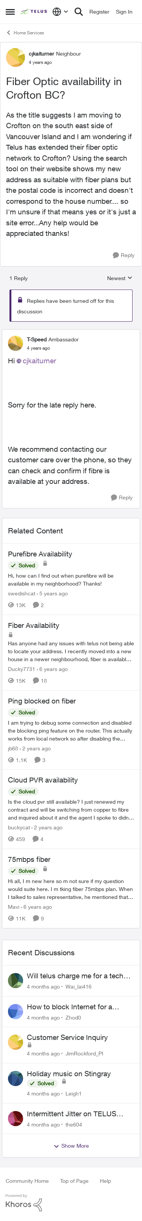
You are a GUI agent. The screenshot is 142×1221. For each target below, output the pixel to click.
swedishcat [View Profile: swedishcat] (21, 593)
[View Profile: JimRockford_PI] (15, 1042)
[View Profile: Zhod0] (15, 1011)
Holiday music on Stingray (69, 1073)
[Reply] (123, 255)
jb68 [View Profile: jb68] (13, 748)
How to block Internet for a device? (69, 1007)
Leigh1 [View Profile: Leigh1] (74, 1093)
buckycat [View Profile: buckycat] (19, 827)
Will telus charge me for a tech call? (75, 976)
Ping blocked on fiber (42, 701)
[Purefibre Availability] (71, 579)
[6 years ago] (52, 669)
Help (105, 1181)
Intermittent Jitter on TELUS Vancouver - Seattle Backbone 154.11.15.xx (75, 1114)
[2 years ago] (35, 748)
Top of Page (74, 1181)
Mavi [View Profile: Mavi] (13, 906)
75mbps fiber (29, 859)
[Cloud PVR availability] (71, 809)
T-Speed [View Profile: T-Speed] (37, 339)
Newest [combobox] (120, 278)
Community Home (27, 1181)
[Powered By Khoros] (71, 1203)
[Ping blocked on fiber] (71, 730)
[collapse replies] (71, 333)
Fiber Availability (33, 625)
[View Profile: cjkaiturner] (15, 57)
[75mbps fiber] (71, 889)
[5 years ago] (52, 593)
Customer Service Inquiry (67, 1037)
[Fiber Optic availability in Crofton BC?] (38, 348)
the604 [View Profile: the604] (74, 1124)
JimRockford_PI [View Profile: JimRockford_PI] (84, 1053)
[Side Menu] (10, 11)
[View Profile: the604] (15, 1118)
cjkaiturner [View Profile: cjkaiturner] (41, 53)
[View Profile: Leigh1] (15, 1078)
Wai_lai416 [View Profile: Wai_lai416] (79, 986)
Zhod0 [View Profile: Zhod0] (73, 1017)
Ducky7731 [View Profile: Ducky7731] (21, 669)
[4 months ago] (43, 986)
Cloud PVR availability (43, 780)
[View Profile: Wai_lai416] (15, 980)
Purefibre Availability (40, 554)
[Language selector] (60, 11)
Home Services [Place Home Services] (25, 32)
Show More (71, 1145)
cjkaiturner (39, 360)
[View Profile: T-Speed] (15, 343)
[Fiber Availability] (71, 651)
